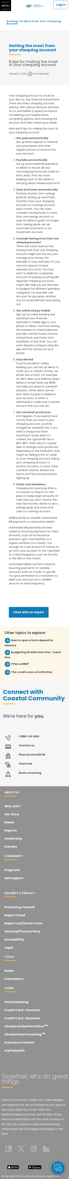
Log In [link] (61, 5)
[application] (58, 1168)
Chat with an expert (28, 612)
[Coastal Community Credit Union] (34, 5)
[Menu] (5, 5)
